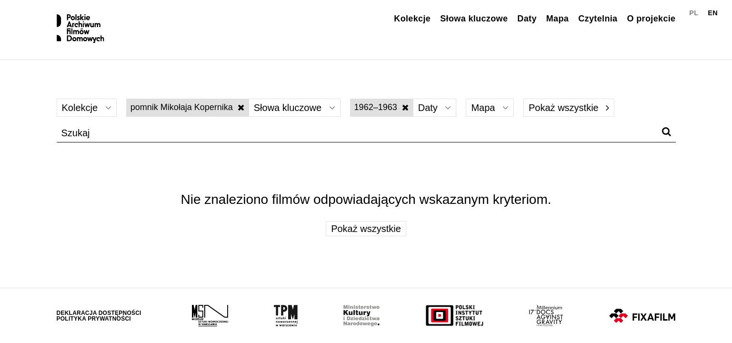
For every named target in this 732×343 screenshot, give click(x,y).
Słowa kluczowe (474, 18)
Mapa (557, 18)
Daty (526, 18)
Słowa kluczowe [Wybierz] (294, 107)
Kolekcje (412, 18)
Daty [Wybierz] (434, 107)
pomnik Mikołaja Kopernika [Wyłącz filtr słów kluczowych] (187, 107)
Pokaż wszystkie (569, 107)
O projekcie (651, 18)
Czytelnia (597, 18)
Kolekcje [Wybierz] (86, 107)
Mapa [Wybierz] (490, 107)
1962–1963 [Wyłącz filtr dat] (381, 107)
